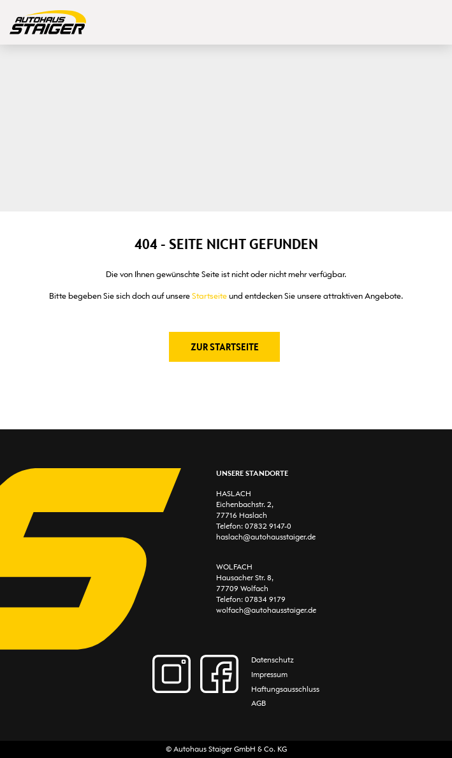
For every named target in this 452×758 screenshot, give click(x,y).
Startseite (209, 295)
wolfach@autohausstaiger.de (266, 610)
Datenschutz (272, 659)
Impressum (269, 674)
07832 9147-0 (268, 526)
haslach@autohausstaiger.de (266, 537)
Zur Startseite (225, 347)
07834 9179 (265, 599)
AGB (258, 703)
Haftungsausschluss (285, 689)
